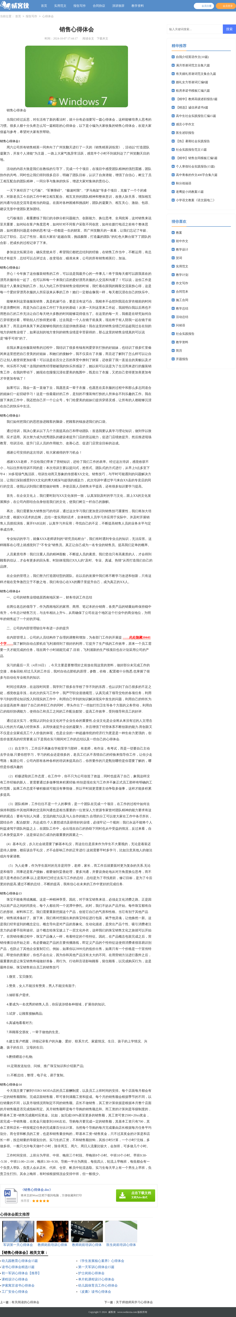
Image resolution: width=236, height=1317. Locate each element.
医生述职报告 (185, 132)
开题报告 (182, 359)
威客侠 (112, 1312)
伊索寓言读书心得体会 (18, 1285)
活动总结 (182, 317)
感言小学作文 (185, 124)
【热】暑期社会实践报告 (193, 141)
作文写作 (182, 283)
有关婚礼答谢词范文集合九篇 (196, 73)
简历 (179, 350)
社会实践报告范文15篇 (191, 149)
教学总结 (182, 308)
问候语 (180, 325)
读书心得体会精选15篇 (18, 1267)
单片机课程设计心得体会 (96, 1279)
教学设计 (182, 249)
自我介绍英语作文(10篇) (192, 57)
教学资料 (137, 5)
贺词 (179, 258)
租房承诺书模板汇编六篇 (193, 90)
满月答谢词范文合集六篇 (193, 65)
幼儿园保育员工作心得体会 (98, 1285)
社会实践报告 (185, 333)
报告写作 (79, 5)
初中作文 (182, 241)
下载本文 (102, 38)
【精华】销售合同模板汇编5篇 (197, 158)
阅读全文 (88, 38)
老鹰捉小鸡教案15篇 (190, 191)
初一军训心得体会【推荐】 (21, 1273)
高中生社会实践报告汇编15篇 (196, 116)
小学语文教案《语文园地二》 (196, 200)
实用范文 (60, 5)
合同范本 (182, 291)
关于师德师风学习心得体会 (134, 1302)
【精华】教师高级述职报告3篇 (197, 99)
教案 (179, 232)
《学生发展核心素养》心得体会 (101, 1261)
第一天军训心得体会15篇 (96, 1267)
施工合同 (182, 300)
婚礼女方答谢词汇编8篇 (192, 82)
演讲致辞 (118, 5)
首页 (44, 5)
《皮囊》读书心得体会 (94, 1291)
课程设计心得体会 (15, 1279)
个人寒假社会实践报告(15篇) (195, 166)
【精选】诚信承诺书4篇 (192, 107)
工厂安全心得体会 (15, 1291)
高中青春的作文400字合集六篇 (197, 175)
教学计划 (182, 274)
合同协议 (99, 5)
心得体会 (48, 16)
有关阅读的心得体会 (25, 1302)
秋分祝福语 (183, 183)
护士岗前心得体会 (91, 1273)
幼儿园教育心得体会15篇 (20, 1261)
